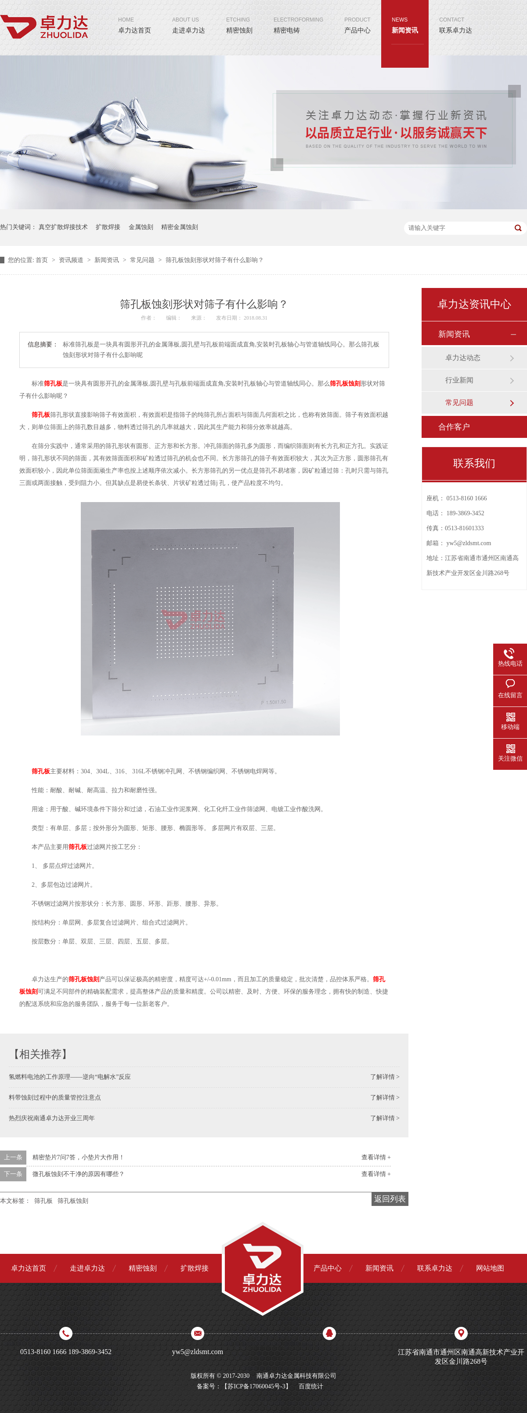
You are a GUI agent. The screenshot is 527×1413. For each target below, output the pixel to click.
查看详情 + (376, 1157)
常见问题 (143, 260)
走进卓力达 (188, 17)
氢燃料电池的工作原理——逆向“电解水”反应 (70, 1077)
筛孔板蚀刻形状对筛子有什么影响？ (215, 260)
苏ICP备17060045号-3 (256, 1386)
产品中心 (357, 17)
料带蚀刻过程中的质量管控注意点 (55, 1097)
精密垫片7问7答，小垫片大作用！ (78, 1157)
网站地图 (490, 1268)
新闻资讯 (405, 17)
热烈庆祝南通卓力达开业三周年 (52, 1118)
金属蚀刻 (141, 227)
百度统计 (311, 1386)
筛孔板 (43, 1201)
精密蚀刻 (239, 17)
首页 (43, 260)
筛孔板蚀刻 (73, 1201)
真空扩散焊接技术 (63, 227)
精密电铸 (298, 17)
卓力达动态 (462, 357)
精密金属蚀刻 (179, 227)
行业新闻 (459, 380)
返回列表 (390, 1198)
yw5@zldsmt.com (469, 543)
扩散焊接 (108, 227)
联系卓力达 (455, 17)
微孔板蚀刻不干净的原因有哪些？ (78, 1174)
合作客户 (454, 426)
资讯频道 (72, 260)
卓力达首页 (134, 17)
